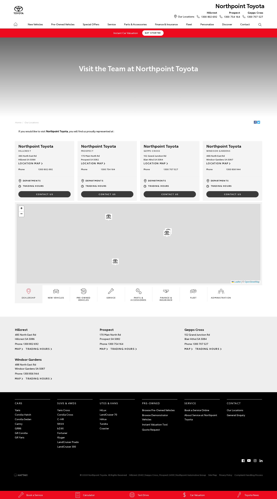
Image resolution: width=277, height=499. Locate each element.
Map (18, 348)
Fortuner (62, 433)
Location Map (29, 163)
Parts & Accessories (135, 24)
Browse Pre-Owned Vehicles (158, 410)
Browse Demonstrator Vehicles (155, 417)
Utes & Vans (109, 403)
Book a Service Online (196, 410)
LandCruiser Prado (68, 442)
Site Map (212, 474)
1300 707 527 (254, 14)
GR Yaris (19, 437)
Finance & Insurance (166, 24)
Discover (227, 24)
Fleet (189, 24)
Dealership (28, 293)
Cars (18, 403)
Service (112, 24)
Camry (18, 423)
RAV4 (60, 423)
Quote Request (151, 429)
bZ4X (60, 428)
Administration (221, 293)
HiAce (103, 419)
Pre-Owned (151, 403)
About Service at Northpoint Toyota (200, 417)
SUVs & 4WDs (66, 403)
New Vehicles (35, 24)
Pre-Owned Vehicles (63, 24)
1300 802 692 (208, 14)
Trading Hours (33, 185)
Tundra (104, 423)
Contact (245, 24)
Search (258, 24)
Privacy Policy (225, 474)
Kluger (61, 437)
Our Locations (186, 16)
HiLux (103, 410)
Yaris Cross (63, 410)
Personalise (207, 24)
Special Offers (91, 24)
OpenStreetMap (252, 282)
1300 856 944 (233, 169)
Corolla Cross (65, 414)
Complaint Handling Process (248, 474)
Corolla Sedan (23, 419)
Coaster (104, 428)
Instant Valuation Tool (155, 424)
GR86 (18, 428)
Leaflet (236, 282)
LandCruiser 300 (66, 446)
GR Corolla (21, 433)
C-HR (60, 419)
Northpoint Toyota (239, 6)
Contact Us (44, 194)
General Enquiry (236, 415)
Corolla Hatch (23, 414)
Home (15, 23)
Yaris (17, 410)
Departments (32, 180)
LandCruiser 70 (108, 414)
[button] (115, 262)
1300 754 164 (231, 14)
